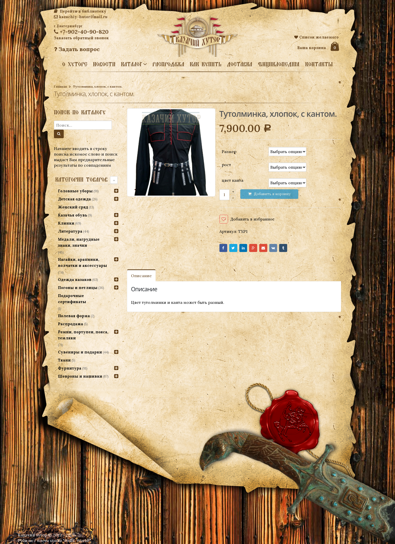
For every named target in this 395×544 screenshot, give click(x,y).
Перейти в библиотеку (80, 11)
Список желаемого (316, 37)
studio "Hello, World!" (70, 540)
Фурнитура (69, 368)
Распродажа (168, 64)
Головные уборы (75, 191)
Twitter (235, 248)
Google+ (258, 248)
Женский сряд (73, 207)
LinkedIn (247, 248)
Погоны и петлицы (77, 287)
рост (226, 165)
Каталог (131, 64)
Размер (229, 151)
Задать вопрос (77, 49)
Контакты (319, 64)
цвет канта (232, 180)
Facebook (224, 248)
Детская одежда (74, 199)
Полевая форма (74, 315)
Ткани (64, 360)
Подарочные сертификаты (72, 298)
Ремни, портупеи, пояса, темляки (83, 335)
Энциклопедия (279, 64)
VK (281, 248)
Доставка (239, 64)
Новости (104, 64)
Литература (70, 231)
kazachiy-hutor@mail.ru (80, 16)
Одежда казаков (74, 279)
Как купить (205, 64)
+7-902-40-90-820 (81, 31)
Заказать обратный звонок (81, 37)
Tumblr (293, 248)
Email (270, 248)
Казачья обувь (72, 215)
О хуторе (74, 64)
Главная (60, 86)
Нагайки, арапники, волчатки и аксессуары (82, 262)
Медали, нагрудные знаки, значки (79, 242)
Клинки (66, 223)
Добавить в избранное (253, 219)
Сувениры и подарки (80, 352)
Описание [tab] (141, 277)
